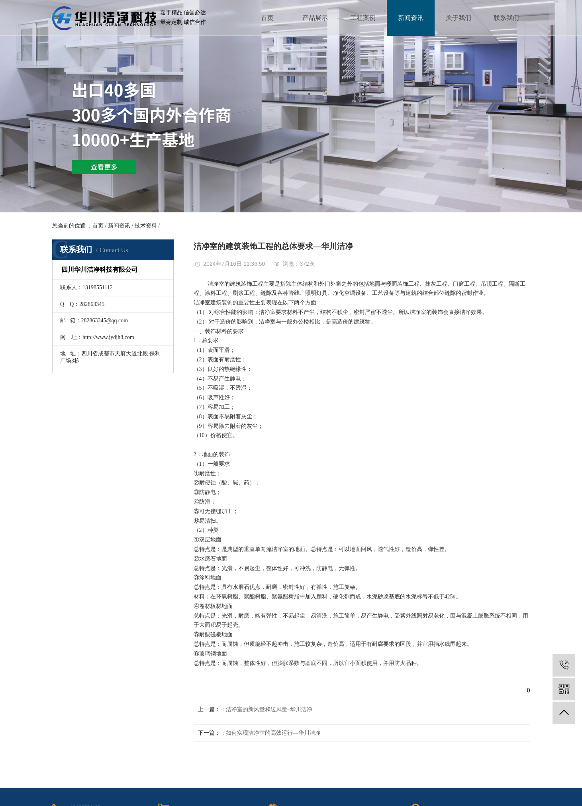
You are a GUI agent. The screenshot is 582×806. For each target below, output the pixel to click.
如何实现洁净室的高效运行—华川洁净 (273, 733)
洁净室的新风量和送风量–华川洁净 (269, 709)
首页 (267, 17)
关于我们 (458, 17)
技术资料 (146, 226)
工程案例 (363, 17)
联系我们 (506, 17)
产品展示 (315, 17)
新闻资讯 (410, 17)
